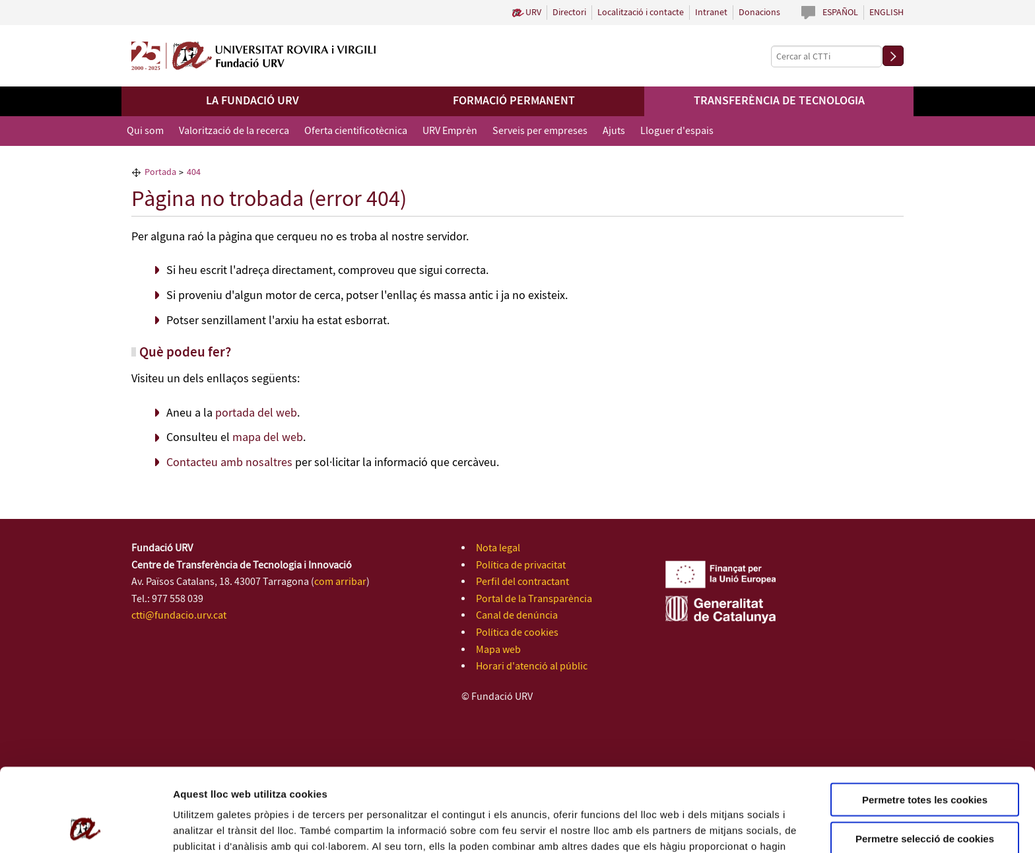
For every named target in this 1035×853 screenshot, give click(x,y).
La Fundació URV (252, 101)
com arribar (340, 582)
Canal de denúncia (517, 616)
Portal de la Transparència (534, 599)
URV (533, 12)
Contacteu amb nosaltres (229, 463)
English (886, 12)
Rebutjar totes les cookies (924, 798)
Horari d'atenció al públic (531, 666)
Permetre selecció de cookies (924, 760)
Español (840, 12)
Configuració (739, 827)
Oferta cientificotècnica (355, 131)
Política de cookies (517, 633)
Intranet (711, 12)
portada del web (256, 413)
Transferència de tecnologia (779, 101)
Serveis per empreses (539, 131)
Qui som (145, 131)
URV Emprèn (449, 131)
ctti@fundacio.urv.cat (178, 616)
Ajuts (614, 131)
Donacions (759, 12)
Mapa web (498, 650)
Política (559, 784)
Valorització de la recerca (234, 131)
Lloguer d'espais (677, 131)
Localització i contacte (640, 12)
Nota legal (498, 548)
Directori (569, 12)
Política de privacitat (521, 565)
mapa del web (267, 438)
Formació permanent (514, 101)
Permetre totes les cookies (924, 721)
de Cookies (606, 784)
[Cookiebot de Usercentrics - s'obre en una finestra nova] (85, 827)
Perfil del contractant (522, 582)
